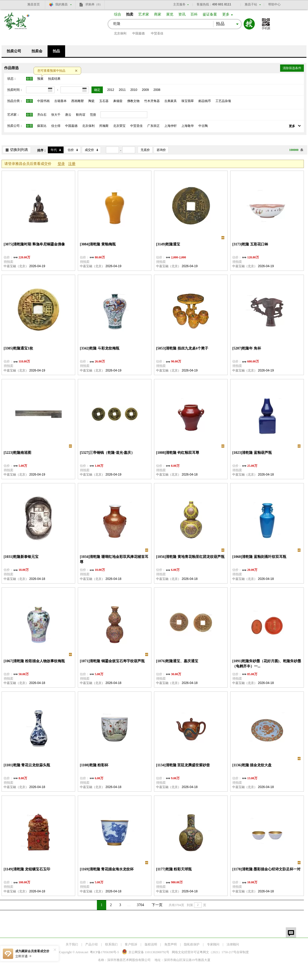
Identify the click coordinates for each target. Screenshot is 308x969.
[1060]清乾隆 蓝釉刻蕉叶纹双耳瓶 (259, 557)
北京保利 (120, 33)
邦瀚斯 (104, 126)
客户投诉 (131, 944)
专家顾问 (213, 944)
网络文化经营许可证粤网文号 (204, 952)
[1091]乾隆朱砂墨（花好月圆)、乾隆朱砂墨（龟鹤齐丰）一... (266, 663)
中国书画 (43, 101)
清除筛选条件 (292, 68)
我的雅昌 (61, 4)
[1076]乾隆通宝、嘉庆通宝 (177, 661)
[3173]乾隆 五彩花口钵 (250, 244)
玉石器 (104, 101)
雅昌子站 (251, 4)
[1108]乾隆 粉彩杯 (94, 765)
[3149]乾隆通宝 (168, 244)
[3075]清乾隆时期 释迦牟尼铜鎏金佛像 (34, 244)
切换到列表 (19, 150)
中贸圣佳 (157, 33)
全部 (29, 79)
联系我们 (111, 944)
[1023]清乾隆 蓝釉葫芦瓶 (252, 453)
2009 (145, 90)
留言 (291, 932)
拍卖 (129, 14)
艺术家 (143, 14)
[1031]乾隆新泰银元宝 (21, 557)
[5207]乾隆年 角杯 (246, 348)
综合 (117, 14)
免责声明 (170, 944)
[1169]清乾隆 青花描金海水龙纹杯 (107, 869)
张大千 (55, 114)
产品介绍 (91, 944)
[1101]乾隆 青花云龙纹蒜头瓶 (27, 765)
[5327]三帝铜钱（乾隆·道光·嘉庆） (107, 453)
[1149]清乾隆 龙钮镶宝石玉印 (27, 869)
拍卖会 (37, 51)
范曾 (93, 114)
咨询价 (161, 150)
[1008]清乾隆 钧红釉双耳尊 (177, 453)
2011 (122, 90)
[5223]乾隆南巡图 (17, 453)
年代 (54, 150)
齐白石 (42, 114)
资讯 (182, 14)
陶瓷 (91, 101)
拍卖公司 (14, 51)
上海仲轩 (170, 126)
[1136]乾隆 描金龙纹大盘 (252, 765)
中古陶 (203, 126)
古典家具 (170, 101)
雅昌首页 (33, 4)
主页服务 (179, 4)
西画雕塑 (77, 101)
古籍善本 (60, 101)
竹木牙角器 (152, 101)
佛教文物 (133, 101)
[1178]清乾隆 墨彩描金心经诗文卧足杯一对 (266, 869)
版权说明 (151, 944)
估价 (71, 150)
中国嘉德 (138, 33)
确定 (97, 90)
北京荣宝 (119, 126)
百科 (194, 14)
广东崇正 (153, 126)
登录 (61, 164)
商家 (157, 14)
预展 (40, 79)
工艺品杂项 (223, 101)
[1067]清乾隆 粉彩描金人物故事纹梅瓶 (34, 661)
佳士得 (55, 126)
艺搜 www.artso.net (17, 24)
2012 (110, 90)
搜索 (249, 24)
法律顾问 (233, 944)
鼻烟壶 (117, 101)
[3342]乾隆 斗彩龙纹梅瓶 (99, 348)
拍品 (56, 51)
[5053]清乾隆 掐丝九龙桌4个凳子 (182, 348)
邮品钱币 (204, 101)
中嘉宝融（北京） (16, 266)
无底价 (145, 150)
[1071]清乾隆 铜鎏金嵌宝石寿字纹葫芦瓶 (112, 661)
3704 (140, 905)
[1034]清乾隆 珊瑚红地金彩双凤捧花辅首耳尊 (114, 559)
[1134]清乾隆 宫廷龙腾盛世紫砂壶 (183, 765)
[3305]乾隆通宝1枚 (18, 348)
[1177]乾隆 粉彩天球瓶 (174, 869)
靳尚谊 (80, 114)
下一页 (157, 905)
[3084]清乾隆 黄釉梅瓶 (98, 244)
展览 (169, 14)
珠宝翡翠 (187, 101)
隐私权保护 (191, 944)
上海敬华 (187, 126)
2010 (133, 90)
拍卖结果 (54, 79)
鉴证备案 (210, 14)
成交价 (89, 150)
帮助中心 (274, 4)
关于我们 (72, 944)
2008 (156, 90)
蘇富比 (42, 126)
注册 (71, 164)
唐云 (68, 114)
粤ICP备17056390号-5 (104, 952)
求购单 (93, 4)
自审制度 (242, 952)
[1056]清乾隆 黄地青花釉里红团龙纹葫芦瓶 (190, 557)
